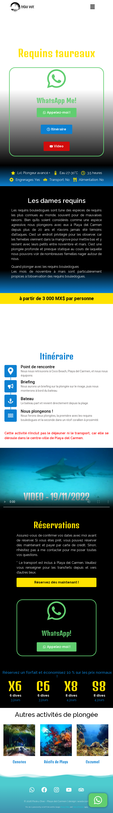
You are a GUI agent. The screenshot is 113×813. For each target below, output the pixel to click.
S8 (99, 686)
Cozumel (92, 761)
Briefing (28, 382)
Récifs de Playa (56, 761)
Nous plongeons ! (37, 411)
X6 (15, 686)
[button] (92, 7)
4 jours (71, 700)
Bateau (27, 398)
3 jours (15, 700)
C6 (43, 686)
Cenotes (19, 761)
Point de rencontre (38, 366)
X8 (71, 686)
